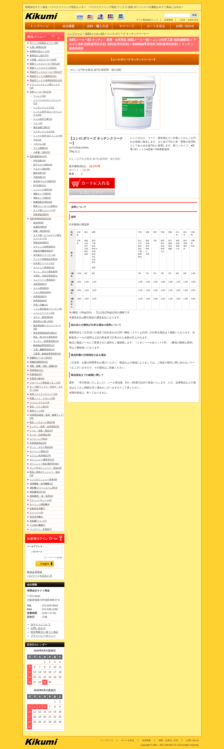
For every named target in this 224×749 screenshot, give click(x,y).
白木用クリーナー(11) (43, 263)
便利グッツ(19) (37, 411)
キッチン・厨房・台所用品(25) (44, 426)
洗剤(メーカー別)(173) (40, 92)
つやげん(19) (39, 144)
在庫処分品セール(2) (40, 51)
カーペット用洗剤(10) (43, 267)
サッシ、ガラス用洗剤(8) (45, 271)
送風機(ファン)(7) (38, 521)
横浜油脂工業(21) (41, 127)
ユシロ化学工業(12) (42, 119)
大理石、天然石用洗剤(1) (45, 276)
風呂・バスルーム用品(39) (42, 422)
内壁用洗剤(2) (40, 296)
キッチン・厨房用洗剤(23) (46, 341)
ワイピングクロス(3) (40, 402)
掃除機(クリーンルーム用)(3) (44, 488)
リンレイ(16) (39, 96)
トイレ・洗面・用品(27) (41, 430)
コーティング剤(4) (38, 439)
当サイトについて (41, 624)
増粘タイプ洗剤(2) (42, 198)
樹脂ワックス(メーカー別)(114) (45, 64)
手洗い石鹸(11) (40, 305)
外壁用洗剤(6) (40, 300)
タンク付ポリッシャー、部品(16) (45, 468)
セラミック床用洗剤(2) (44, 247)
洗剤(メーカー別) (94, 33)
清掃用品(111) (36, 370)
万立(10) (37, 140)
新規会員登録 (34, 572)
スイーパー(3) (36, 512)
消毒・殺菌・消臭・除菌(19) (43, 366)
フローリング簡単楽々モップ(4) (45, 382)
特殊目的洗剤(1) (41, 242)
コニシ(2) (37, 123)
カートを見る (127, 740)
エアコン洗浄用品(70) (40, 455)
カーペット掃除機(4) (40, 504)
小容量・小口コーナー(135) (43, 59)
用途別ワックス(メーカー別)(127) (46, 72)
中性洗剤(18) (39, 160)
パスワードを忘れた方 (39, 575)
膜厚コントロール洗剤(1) (45, 206)
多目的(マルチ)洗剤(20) (44, 181)
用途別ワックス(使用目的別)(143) (46, 80)
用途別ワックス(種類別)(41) (43, 76)
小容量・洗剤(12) (41, 152)
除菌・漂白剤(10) (41, 231)
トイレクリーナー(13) (43, 313)
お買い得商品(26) (38, 47)
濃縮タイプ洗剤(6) (42, 194)
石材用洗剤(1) (40, 284)
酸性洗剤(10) (39, 173)
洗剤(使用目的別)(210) (40, 218)
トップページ (74, 33)
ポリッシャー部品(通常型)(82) (44, 464)
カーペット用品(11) (39, 451)
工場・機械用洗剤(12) (43, 349)
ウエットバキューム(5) (41, 500)
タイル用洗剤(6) (41, 288)
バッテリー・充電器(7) (41, 529)
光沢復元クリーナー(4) (44, 255)
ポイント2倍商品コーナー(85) (44, 43)
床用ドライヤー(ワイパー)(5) (44, 394)
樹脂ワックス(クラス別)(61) (43, 68)
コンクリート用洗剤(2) (44, 280)
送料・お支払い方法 (168, 740)
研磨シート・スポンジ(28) (42, 398)
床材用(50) (38, 223)
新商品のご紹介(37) (39, 55)
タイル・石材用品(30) (40, 435)
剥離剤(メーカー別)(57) (41, 358)
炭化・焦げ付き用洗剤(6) (45, 337)
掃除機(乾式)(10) (38, 492)
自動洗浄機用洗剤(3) (43, 251)
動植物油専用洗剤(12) (43, 345)
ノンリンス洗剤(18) (42, 189)
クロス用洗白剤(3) (42, 292)
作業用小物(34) (37, 378)
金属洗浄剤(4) (40, 227)
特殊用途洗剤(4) (41, 214)
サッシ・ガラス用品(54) (41, 447)
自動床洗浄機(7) (37, 508)
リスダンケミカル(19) (43, 131)
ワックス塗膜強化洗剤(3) (45, 259)
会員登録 (168, 20)
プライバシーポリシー (43, 635)
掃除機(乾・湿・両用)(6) (41, 496)
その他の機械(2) (37, 525)
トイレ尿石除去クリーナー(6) (47, 309)
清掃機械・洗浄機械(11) (41, 483)
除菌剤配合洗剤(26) (42, 202)
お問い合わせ (38, 628)
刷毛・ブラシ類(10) (39, 406)
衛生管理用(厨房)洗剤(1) (45, 333)
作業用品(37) (36, 374)
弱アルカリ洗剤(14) (42, 165)
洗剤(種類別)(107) (38, 156)
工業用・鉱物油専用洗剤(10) (47, 353)
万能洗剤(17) (39, 177)
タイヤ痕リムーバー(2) (44, 210)
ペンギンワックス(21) (43, 107)
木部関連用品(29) (38, 443)
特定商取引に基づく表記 (44, 632)
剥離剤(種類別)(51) (39, 362)
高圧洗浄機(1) (36, 517)
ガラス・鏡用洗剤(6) (43, 317)
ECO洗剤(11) (39, 185)
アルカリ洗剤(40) (41, 169)
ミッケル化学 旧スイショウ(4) (47, 135)
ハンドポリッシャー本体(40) (43, 479)
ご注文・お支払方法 (188, 20)
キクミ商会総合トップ (147, 20)
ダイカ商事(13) (40, 148)
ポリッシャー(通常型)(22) (42, 459)
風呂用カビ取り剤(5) (43, 321)
